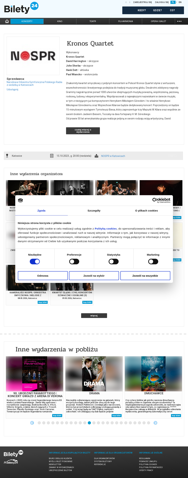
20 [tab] (126, 423)
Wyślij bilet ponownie (60, 461)
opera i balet (158, 21)
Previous (32, 423)
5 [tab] (57, 423)
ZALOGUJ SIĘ (162, 2)
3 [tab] (48, 423)
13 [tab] (94, 423)
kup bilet (176, 217)
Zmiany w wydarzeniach (61, 467)
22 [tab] (135, 423)
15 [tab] (103, 423)
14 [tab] (98, 423)
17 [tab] (112, 423)
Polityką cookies (106, 228)
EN (180, 2)
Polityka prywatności (151, 467)
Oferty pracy (146, 470)
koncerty (27, 21)
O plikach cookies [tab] (146, 210)
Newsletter (55, 464)
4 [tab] (53, 423)
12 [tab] (89, 423)
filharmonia (125, 21)
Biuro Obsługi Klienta (60, 458)
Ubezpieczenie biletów (60, 470)
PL (173, 2)
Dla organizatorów (104, 458)
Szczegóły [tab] (94, 210)
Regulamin (144, 458)
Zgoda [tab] (41, 210)
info (172, 156)
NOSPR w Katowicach (113, 156)
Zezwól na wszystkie (145, 275)
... (179, 21)
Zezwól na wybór (93, 275)
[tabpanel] (34, 387)
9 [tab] (76, 423)
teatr (93, 21)
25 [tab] (149, 423)
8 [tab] (71, 423)
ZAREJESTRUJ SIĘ (142, 2)
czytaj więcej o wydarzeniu (83, 130)
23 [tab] (139, 423)
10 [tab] (80, 423)
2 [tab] (44, 423)
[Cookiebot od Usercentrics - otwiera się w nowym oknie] (155, 200)
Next (155, 423)
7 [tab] (67, 423)
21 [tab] (130, 423)
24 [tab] (144, 423)
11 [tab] (85, 423)
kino (59, 21)
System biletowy (103, 461)
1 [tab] (39, 423)
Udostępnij (12, 89)
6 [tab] (62, 423)
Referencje (100, 464)
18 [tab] (117, 423)
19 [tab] (121, 423)
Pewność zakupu (148, 461)
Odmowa (42, 275)
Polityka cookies (148, 464)
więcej (94, 315)
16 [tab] (108, 423)
